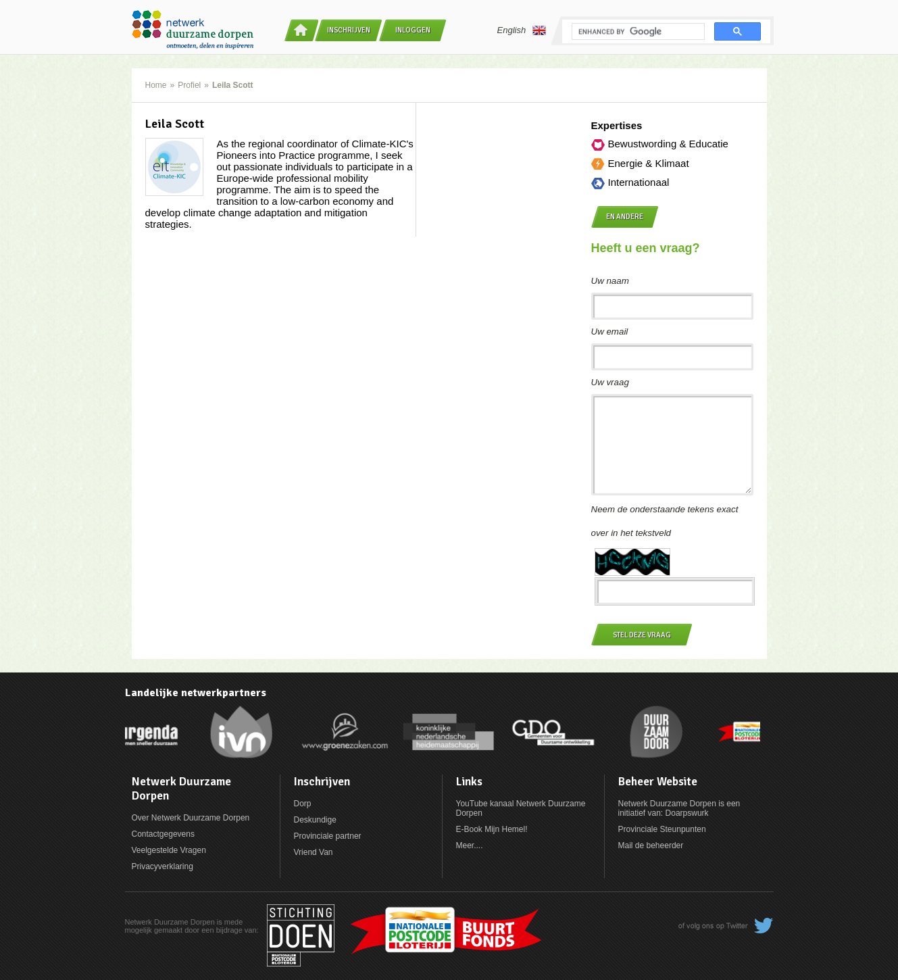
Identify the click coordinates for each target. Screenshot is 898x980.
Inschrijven (348, 30)
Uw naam (610, 281)
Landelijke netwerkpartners (195, 693)
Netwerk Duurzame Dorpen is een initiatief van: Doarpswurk (679, 808)
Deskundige (315, 820)
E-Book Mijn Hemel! (492, 829)
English (522, 30)
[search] (636, 31)
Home (156, 85)
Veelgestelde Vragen (169, 850)
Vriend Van (313, 852)
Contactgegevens (163, 834)
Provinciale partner (327, 836)
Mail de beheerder (651, 845)
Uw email (609, 331)
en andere (624, 216)
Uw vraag (610, 382)
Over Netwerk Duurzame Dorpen (191, 818)
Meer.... (469, 845)
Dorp (302, 803)
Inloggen (412, 30)
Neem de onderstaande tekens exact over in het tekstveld (665, 521)
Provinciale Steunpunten (662, 829)
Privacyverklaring (162, 866)
